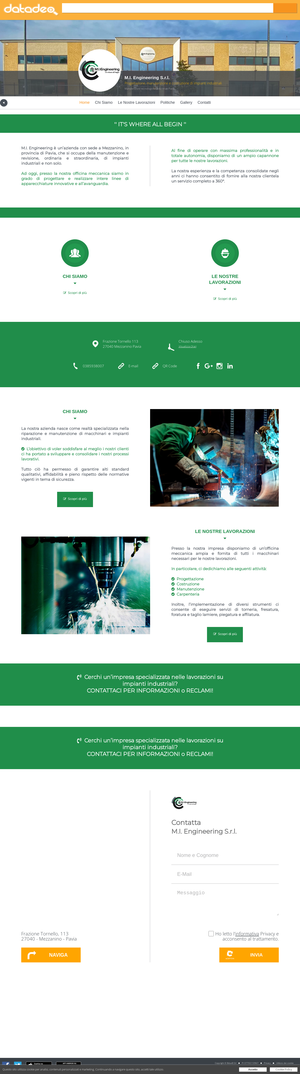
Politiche (168, 102)
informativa (247, 933)
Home (84, 102)
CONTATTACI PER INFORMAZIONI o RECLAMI (149, 690)
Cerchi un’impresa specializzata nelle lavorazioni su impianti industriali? (153, 680)
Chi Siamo (104, 102)
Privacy (267, 1062)
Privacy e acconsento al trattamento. (251, 936)
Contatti (204, 102)
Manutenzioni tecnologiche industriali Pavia (150, 88)
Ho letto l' (225, 933)
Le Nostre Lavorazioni (136, 102)
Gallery (186, 102)
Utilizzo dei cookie (285, 1062)
